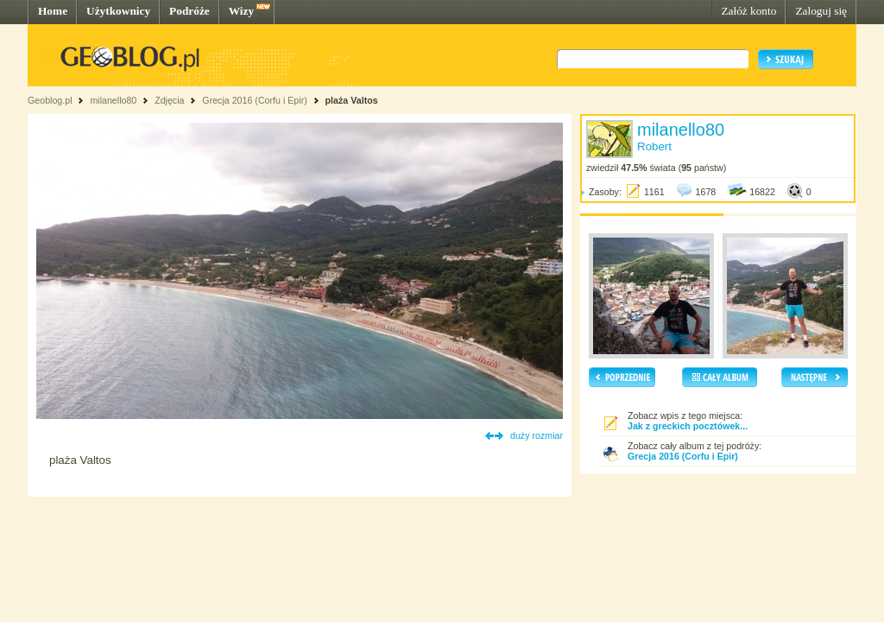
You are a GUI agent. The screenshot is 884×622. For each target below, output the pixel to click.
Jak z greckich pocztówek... (688, 426)
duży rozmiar (536, 435)
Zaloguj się (821, 10)
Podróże (189, 10)
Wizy (241, 10)
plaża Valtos (351, 100)
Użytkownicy (118, 10)
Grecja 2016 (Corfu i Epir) (254, 100)
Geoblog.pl (50, 100)
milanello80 (113, 100)
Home (52, 10)
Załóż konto (748, 10)
